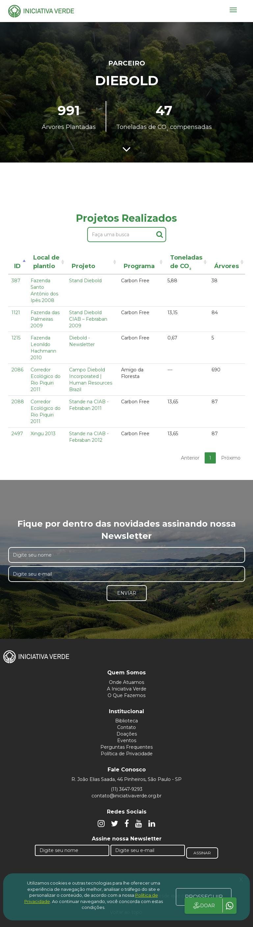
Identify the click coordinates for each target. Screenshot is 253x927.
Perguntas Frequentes (126, 747)
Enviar (126, 593)
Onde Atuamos (126, 682)
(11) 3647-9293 (126, 789)
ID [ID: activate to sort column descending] (17, 266)
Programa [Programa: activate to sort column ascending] (139, 266)
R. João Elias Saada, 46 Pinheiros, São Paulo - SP (126, 779)
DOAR (203, 906)
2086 (17, 370)
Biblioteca (126, 721)
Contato (126, 727)
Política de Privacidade (127, 754)
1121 (16, 312)
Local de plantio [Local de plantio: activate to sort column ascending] (46, 262)
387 (16, 281)
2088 (18, 402)
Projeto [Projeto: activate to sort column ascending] (83, 266)
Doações (126, 734)
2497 (17, 434)
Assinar (202, 852)
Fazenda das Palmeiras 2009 (45, 319)
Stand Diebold (85, 281)
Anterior (190, 458)
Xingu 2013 (43, 434)
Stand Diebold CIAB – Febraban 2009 (88, 319)
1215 (16, 338)
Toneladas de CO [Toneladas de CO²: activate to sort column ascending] (186, 263)
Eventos (126, 740)
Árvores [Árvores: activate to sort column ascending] (226, 266)
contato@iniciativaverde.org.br (126, 796)
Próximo (230, 458)
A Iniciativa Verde (126, 689)
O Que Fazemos (126, 695)
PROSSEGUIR (204, 896)
